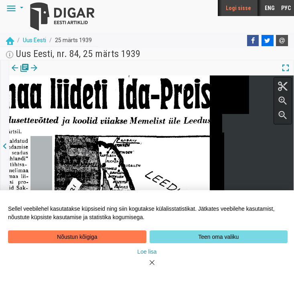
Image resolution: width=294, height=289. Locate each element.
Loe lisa (146, 251)
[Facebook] (253, 40)
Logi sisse (238, 8)
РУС (286, 8)
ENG (270, 8)
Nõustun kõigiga (77, 237)
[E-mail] (282, 40)
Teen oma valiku (218, 237)
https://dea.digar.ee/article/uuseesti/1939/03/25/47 (69, 95)
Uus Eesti (34, 40)
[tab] (20, 73)
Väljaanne (20, 73)
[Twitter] (268, 40)
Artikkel (56, 73)
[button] (13, 8)
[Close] (147, 267)
